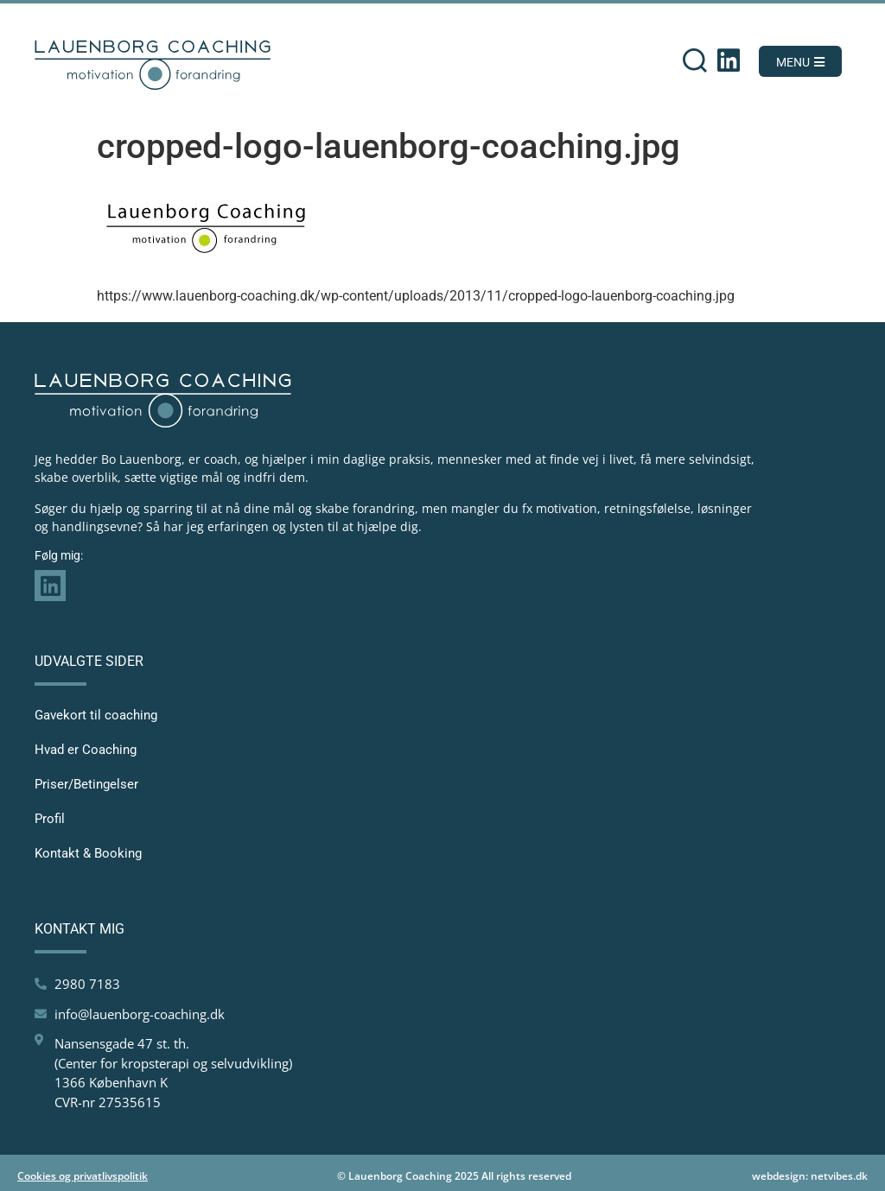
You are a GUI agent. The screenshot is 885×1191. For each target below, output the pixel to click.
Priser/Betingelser (86, 784)
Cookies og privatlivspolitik (82, 1176)
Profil (50, 819)
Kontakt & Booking (88, 853)
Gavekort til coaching (96, 715)
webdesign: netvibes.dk (810, 1176)
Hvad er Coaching (86, 749)
